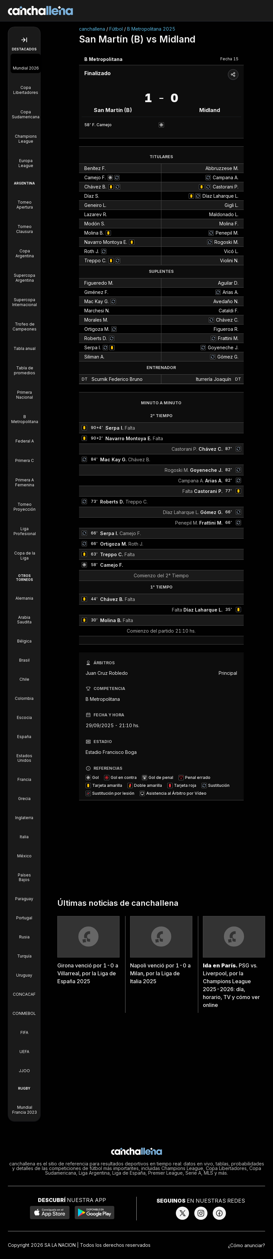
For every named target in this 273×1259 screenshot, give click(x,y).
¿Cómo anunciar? (246, 1245)
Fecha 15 (229, 58)
